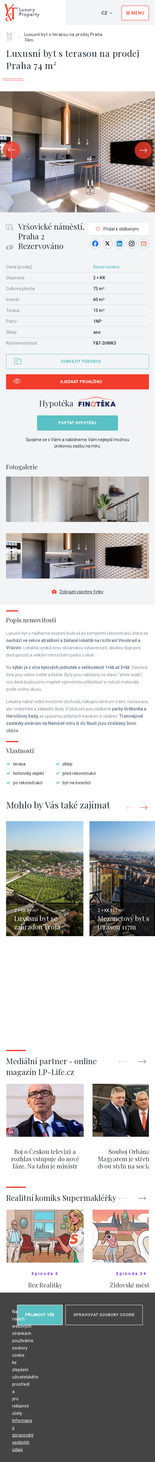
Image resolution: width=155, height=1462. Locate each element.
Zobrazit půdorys (80, 361)
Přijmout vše (40, 1315)
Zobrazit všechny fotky (77, 591)
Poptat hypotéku (77, 423)
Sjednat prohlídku (81, 382)
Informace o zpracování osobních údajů (22, 1435)
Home (12, 34)
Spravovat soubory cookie (104, 1315)
